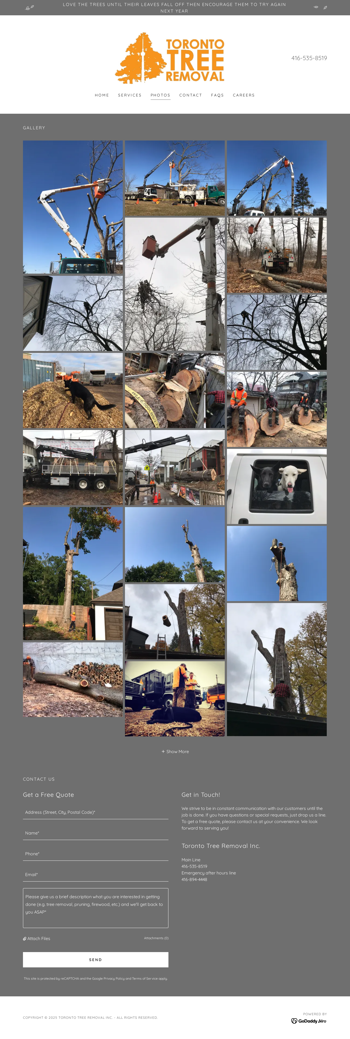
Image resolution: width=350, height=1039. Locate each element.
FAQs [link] (217, 95)
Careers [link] (244, 95)
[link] (175, 57)
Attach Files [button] (38, 938)
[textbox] (95, 812)
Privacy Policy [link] (114, 978)
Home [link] (102, 95)
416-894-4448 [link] (194, 879)
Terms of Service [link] (145, 978)
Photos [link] (161, 95)
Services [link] (130, 95)
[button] (175, 751)
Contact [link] (190, 95)
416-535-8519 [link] (309, 58)
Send (95, 959)
